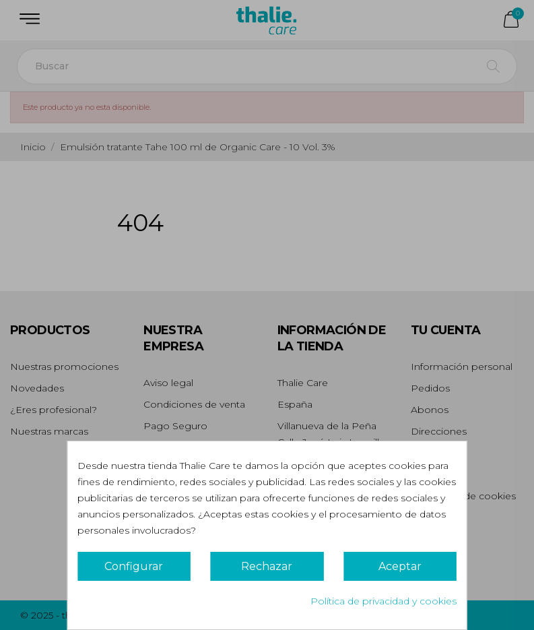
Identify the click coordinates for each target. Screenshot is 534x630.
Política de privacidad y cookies (383, 601)
